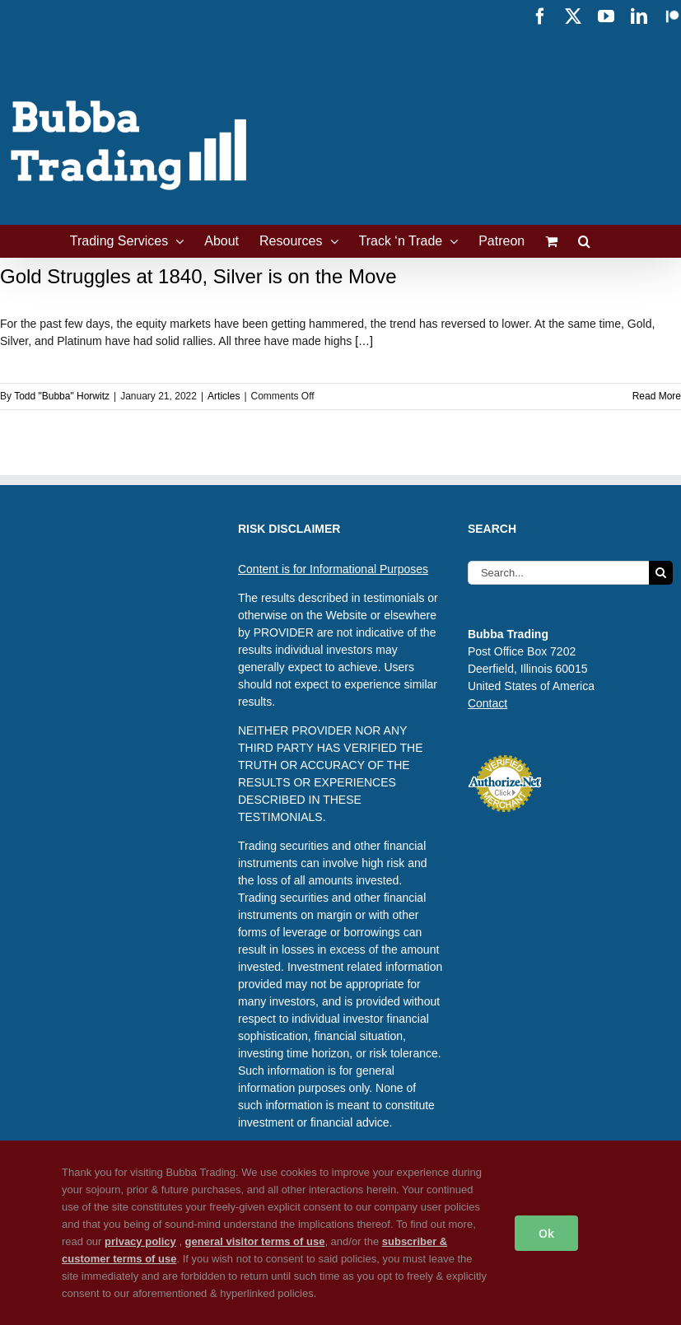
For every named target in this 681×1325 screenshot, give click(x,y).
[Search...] (558, 573)
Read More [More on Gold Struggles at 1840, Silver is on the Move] (656, 396)
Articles (224, 396)
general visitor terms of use (255, 1241)
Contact (487, 703)
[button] (584, 241)
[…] (364, 341)
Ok (546, 1233)
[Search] (661, 573)
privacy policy (140, 1241)
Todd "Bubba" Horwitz (62, 396)
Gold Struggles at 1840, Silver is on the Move (198, 276)
